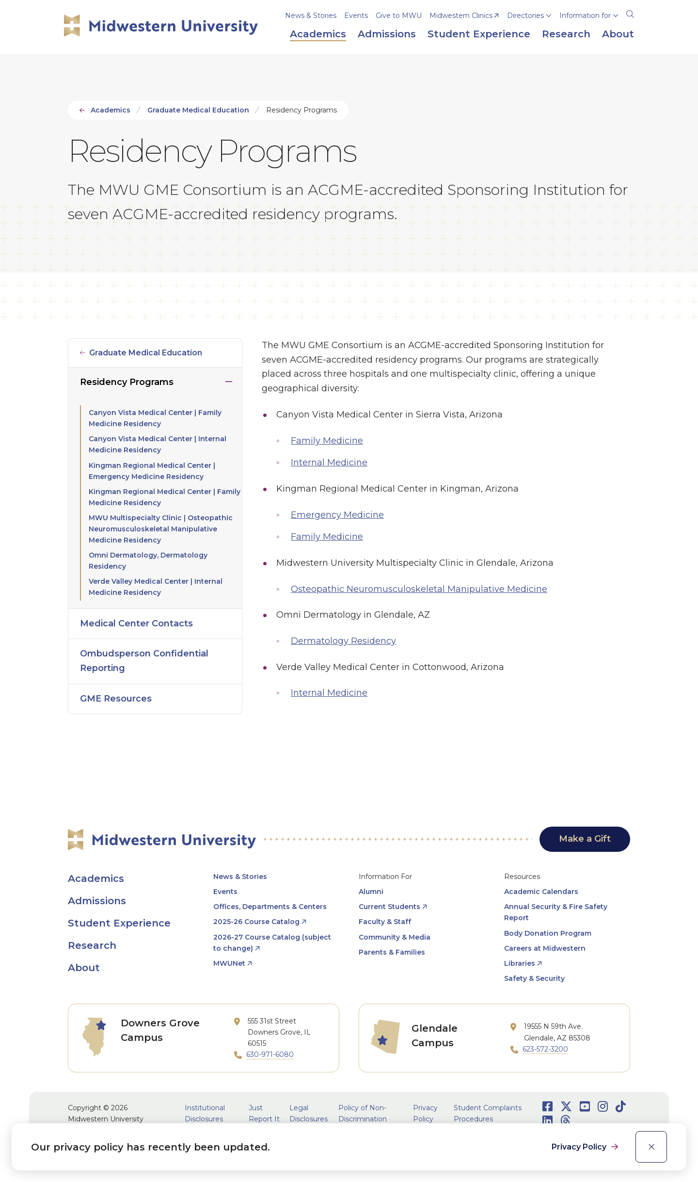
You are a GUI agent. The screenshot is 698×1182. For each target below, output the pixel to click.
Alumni (371, 891)
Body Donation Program (547, 933)
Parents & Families (392, 952)
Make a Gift (585, 838)
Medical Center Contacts (136, 623)
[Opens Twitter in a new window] (566, 1107)
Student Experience (119, 923)
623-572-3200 (545, 1049)
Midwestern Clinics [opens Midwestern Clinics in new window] (460, 15)
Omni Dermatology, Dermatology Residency (148, 561)
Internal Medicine (329, 462)
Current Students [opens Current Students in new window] (389, 906)
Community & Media (394, 937)
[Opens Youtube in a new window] (585, 1107)
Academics (110, 110)
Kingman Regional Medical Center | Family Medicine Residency (164, 497)
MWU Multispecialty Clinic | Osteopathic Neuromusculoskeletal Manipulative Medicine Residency (161, 528)
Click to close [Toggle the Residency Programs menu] (229, 380)
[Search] (630, 12)
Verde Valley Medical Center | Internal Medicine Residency (155, 587)
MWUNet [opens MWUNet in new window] (229, 963)
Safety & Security (534, 978)
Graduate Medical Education (198, 110)
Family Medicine (327, 440)
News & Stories (310, 15)
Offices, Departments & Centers (270, 906)
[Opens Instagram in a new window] (603, 1107)
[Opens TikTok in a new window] (621, 1107)
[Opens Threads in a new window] (565, 1121)
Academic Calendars (541, 891)
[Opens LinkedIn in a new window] (547, 1121)
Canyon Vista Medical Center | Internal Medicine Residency (157, 444)
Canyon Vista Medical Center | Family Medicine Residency (155, 418)
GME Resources (116, 698)
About (84, 968)
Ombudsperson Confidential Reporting (144, 660)
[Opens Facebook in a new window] (547, 1107)
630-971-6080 (270, 1054)
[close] (651, 1147)
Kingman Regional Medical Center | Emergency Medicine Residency (152, 471)
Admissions (97, 901)
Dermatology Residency (343, 641)
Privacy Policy (580, 1146)
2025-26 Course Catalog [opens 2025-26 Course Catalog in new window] (256, 921)
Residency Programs (127, 382)
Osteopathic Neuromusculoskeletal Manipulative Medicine (419, 589)
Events (356, 15)
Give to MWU (399, 15)
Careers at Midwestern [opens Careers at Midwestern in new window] (545, 948)
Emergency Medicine (337, 515)
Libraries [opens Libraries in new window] (519, 963)
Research (92, 945)
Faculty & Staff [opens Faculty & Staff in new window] (385, 921)
